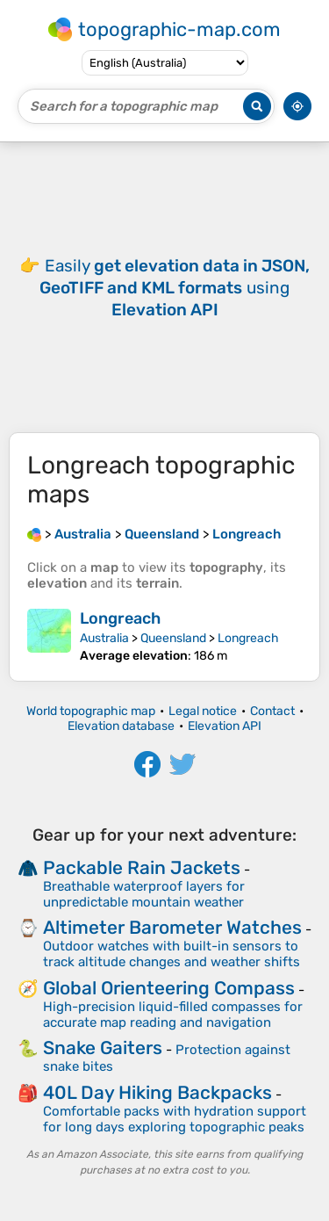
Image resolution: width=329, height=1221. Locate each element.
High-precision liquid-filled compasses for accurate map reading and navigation (173, 1014)
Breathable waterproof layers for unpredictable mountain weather (144, 894)
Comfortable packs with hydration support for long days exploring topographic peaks (174, 1119)
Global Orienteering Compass (169, 988)
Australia (104, 638)
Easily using (174, 288)
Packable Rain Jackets (141, 867)
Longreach (120, 618)
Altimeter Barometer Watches (172, 927)
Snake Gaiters (102, 1047)
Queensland (173, 638)
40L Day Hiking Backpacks (157, 1092)
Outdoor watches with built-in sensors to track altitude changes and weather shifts (171, 954)
